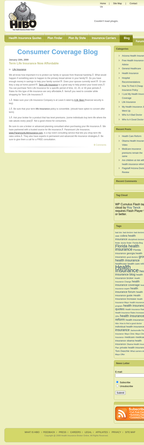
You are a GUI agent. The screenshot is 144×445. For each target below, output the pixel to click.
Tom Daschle (122, 351)
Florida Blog (138, 243)
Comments (100, 145)
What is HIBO (32, 432)
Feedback (49, 432)
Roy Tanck (133, 207)
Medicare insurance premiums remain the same (132, 153)
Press (62, 432)
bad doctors (128, 232)
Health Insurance (130, 73)
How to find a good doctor (131, 323)
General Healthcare (131, 68)
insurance (122, 330)
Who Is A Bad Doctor (132, 115)
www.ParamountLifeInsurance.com (26, 133)
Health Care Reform (131, 136)
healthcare (121, 263)
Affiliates (102, 432)
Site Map (117, 3)
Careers (75, 432)
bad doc (118, 232)
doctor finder (126, 243)
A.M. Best (79, 100)
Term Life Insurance (48, 84)
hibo (117, 323)
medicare (129, 337)
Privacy (116, 432)
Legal (88, 432)
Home (103, 3)
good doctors (132, 257)
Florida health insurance (127, 248)
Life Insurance (19, 69)
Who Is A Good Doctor (133, 119)
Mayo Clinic (129, 334)
